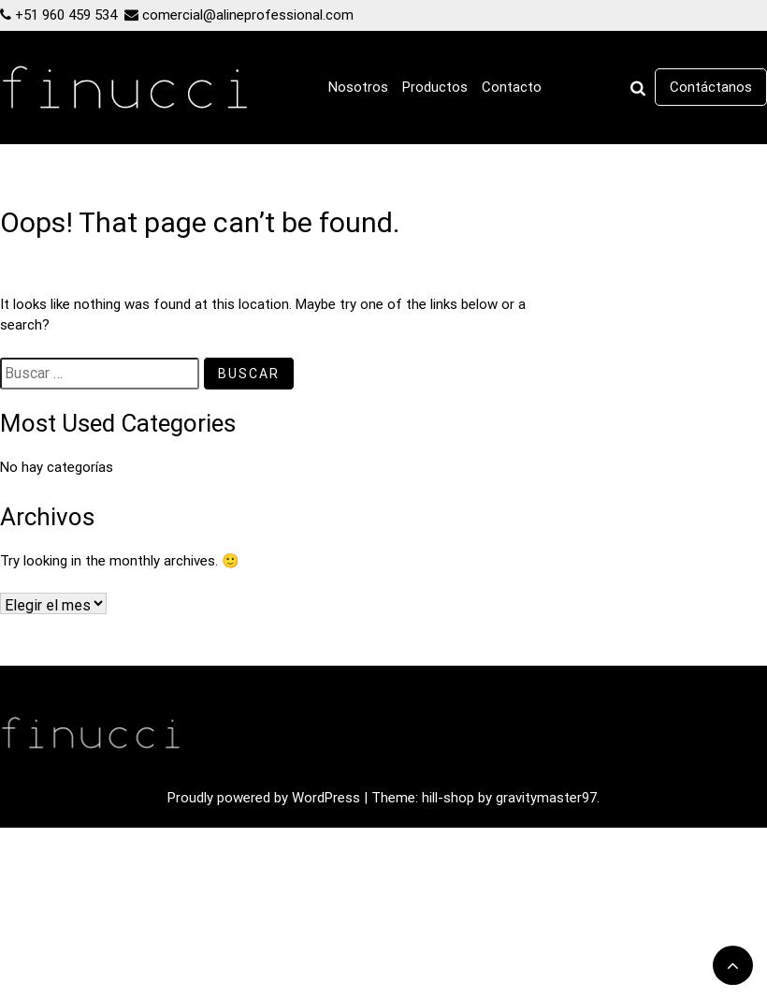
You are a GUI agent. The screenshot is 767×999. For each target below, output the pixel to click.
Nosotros (358, 87)
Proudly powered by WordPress (265, 797)
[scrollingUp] (733, 965)
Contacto (512, 87)
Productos (435, 87)
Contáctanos (711, 87)
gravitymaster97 (546, 797)
